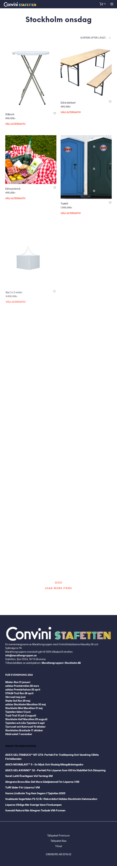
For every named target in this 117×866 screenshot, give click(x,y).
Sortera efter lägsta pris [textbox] (96, 38)
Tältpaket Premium (58, 835)
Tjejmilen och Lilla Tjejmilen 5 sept (25, 722)
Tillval (58, 846)
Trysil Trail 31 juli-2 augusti (20, 715)
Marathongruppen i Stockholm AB (61, 662)
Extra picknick (12, 188)
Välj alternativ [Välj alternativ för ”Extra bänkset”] (71, 112)
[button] (103, 4)
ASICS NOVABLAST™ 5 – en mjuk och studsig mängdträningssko (44, 764)
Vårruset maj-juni (15, 696)
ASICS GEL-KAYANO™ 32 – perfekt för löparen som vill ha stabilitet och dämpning (55, 770)
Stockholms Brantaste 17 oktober (24, 730)
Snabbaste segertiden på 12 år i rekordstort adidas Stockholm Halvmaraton (51, 798)
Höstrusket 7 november (18, 734)
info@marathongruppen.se (21, 655)
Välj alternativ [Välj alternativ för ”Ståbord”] (15, 124)
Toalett (65, 202)
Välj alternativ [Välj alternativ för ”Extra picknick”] (15, 198)
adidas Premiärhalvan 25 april (22, 689)
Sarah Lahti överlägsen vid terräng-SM (29, 775)
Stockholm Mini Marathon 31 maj (24, 708)
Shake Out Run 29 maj (17, 700)
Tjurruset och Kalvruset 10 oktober (25, 726)
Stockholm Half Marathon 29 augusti (26, 719)
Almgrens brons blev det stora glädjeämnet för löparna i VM (42, 781)
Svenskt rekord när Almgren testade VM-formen (35, 810)
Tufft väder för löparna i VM (22, 787)
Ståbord (9, 114)
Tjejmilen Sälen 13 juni (18, 711)
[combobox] (96, 38)
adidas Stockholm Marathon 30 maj (25, 704)
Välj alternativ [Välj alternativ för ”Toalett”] (71, 211)
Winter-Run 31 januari (17, 682)
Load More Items (58, 588)
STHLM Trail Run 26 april (19, 693)
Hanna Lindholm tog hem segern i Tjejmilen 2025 (35, 793)
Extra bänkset (68, 102)
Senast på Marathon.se (20, 746)
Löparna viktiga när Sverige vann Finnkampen (33, 804)
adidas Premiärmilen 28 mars (22, 685)
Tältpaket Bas (58, 840)
